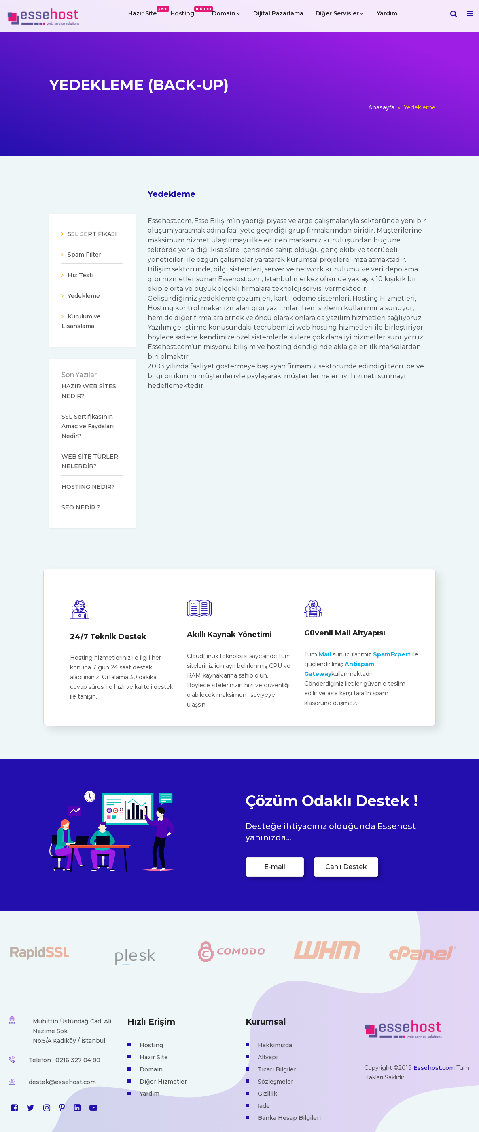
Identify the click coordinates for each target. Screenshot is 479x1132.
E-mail (274, 867)
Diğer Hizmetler (163, 1081)
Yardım (387, 13)
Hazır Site (145, 11)
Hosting (185, 11)
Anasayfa (381, 107)
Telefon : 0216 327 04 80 (64, 1060)
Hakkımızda (275, 1045)
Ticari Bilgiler (277, 1069)
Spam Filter (84, 254)
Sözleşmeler (275, 1081)
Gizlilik (267, 1093)
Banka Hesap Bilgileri (289, 1117)
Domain (226, 13)
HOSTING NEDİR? (88, 486)
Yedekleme (84, 295)
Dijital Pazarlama (278, 13)
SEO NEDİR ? (80, 507)
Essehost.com (434, 1067)
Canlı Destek (346, 867)
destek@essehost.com (62, 1082)
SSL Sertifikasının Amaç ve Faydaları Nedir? (87, 426)
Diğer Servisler (339, 13)
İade (264, 1105)
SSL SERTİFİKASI (92, 234)
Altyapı (268, 1057)
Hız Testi (80, 275)
